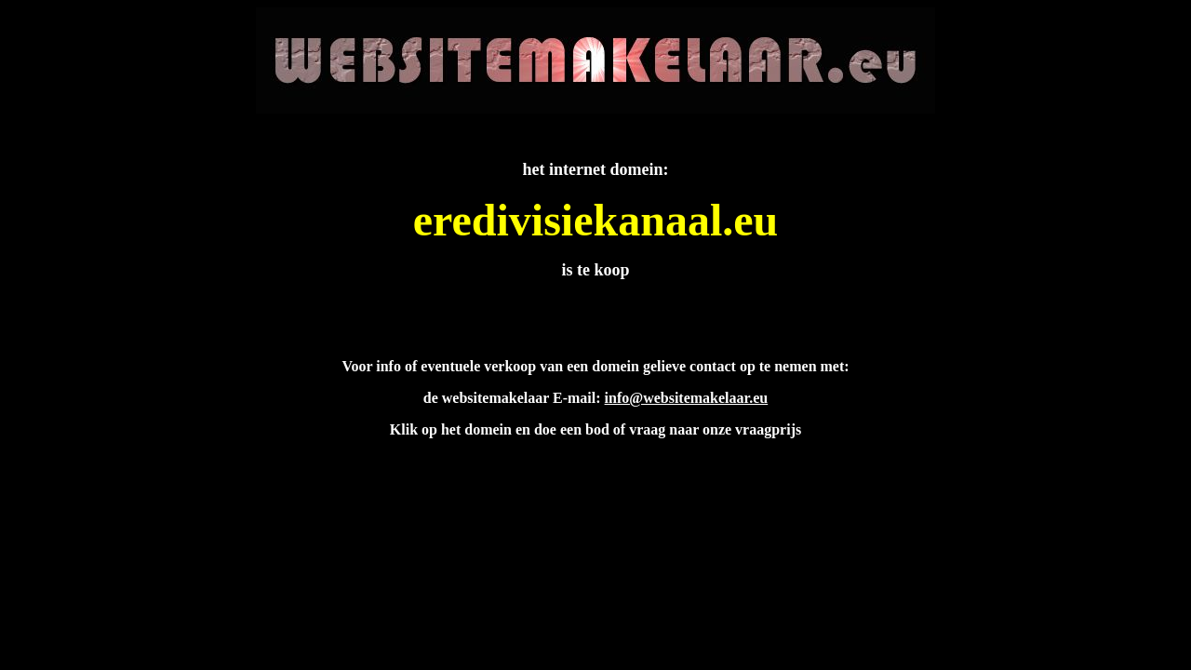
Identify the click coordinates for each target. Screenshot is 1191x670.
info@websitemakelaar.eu (687, 398)
